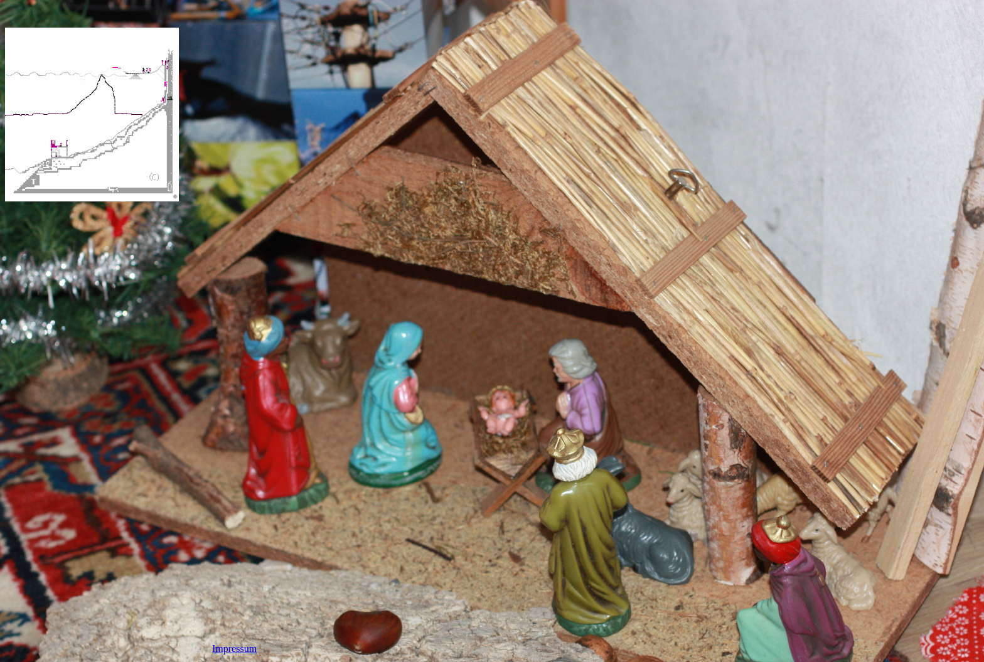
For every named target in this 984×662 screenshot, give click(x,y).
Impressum (234, 648)
